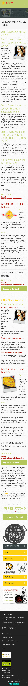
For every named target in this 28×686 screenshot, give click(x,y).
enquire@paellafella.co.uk (11, 199)
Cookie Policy (6, 672)
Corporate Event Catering (9, 641)
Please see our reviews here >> (10, 498)
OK (10, 683)
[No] (26, 682)
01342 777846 (6, 194)
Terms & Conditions (8, 669)
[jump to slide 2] (13, 295)
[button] (14, 288)
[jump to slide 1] (12, 295)
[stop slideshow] (18, 295)
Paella (13, 475)
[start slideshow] (10, 295)
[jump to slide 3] (15, 295)
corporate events (6, 150)
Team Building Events (8, 644)
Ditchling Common (17, 470)
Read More (16, 683)
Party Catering (6, 634)
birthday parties (18, 149)
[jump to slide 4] (16, 295)
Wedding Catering (7, 637)
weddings (4, 149)
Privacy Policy (6, 670)
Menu (3, 648)
